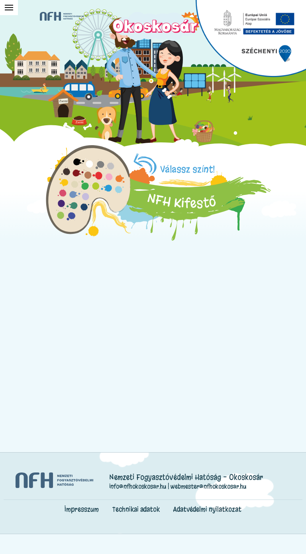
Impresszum (82, 509)
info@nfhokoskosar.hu (137, 486)
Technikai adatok (136, 509)
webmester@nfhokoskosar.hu (208, 486)
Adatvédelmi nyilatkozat (207, 509)
